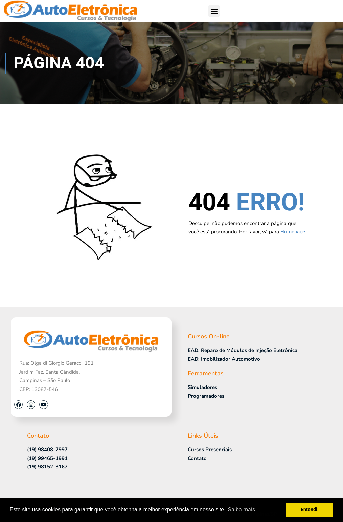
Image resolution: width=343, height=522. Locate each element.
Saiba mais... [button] (243, 509)
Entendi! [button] (310, 510)
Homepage (292, 232)
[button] (214, 11)
